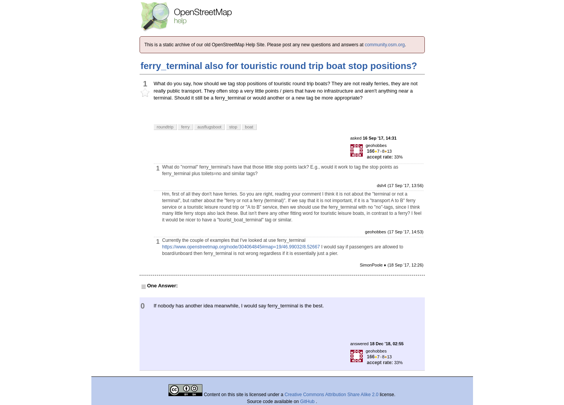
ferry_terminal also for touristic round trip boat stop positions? (279, 66)
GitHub (308, 401)
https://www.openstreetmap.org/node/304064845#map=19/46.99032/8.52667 (241, 247)
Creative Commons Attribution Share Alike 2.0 (331, 394)
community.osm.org (385, 44)
